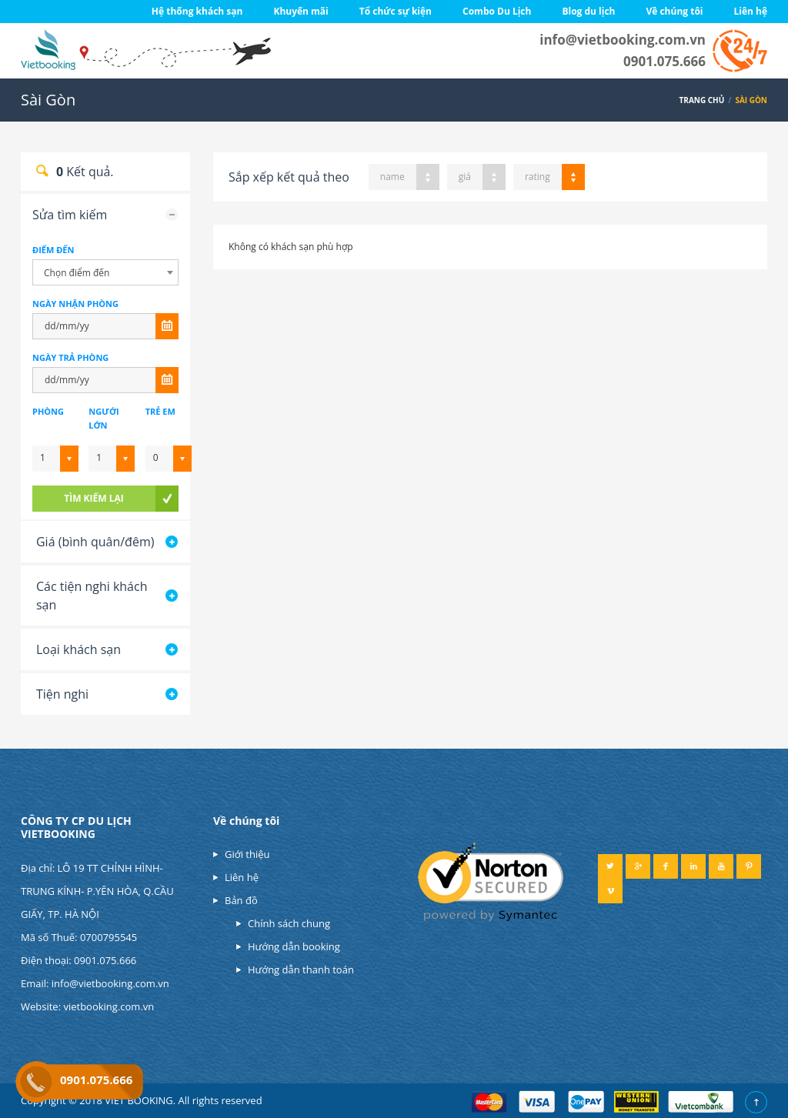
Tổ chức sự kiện (395, 11)
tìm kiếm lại (93, 498)
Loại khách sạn (78, 649)
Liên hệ (750, 11)
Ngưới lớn (103, 418)
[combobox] (105, 272)
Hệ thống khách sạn (197, 11)
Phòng (48, 411)
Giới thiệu (247, 854)
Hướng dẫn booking (294, 946)
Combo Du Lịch (496, 11)
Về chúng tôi (674, 11)
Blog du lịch (588, 11)
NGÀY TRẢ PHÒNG (70, 357)
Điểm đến (53, 249)
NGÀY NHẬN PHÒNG (75, 303)
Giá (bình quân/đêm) (95, 541)
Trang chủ (702, 100)
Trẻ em (160, 411)
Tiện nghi (62, 694)
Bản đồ (241, 900)
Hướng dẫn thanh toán (301, 969)
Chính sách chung (289, 923)
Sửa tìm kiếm (69, 214)
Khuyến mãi (300, 11)
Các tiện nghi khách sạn (91, 595)
